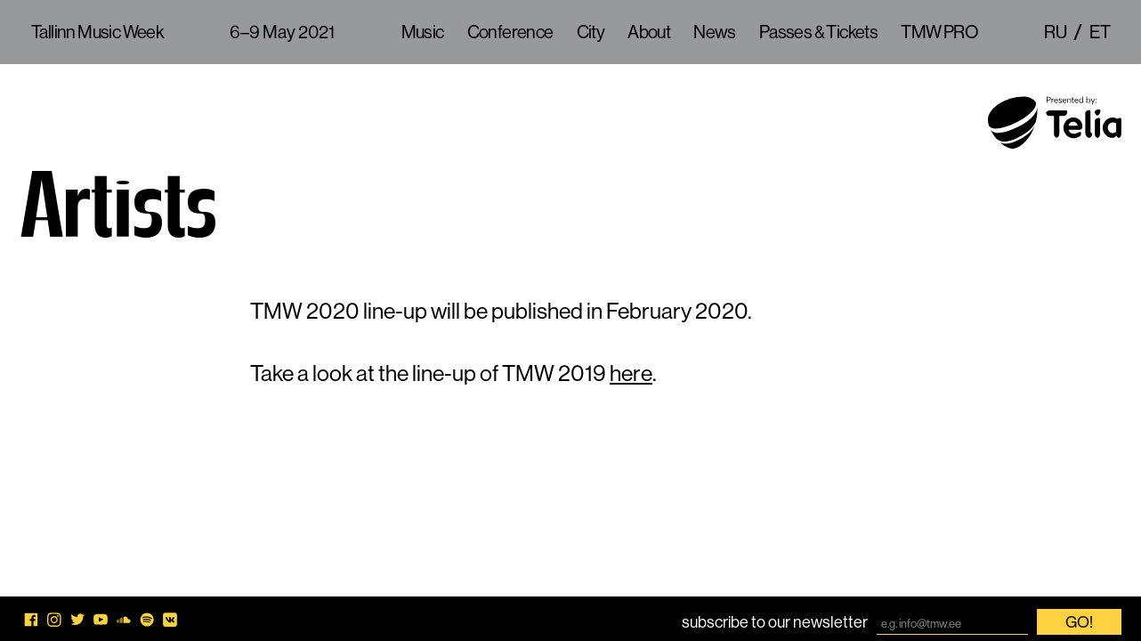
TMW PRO (939, 31)
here (631, 373)
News (714, 31)
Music (422, 31)
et (1099, 31)
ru (1055, 31)
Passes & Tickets (818, 31)
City (591, 31)
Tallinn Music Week (97, 31)
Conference (510, 31)
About (648, 31)
